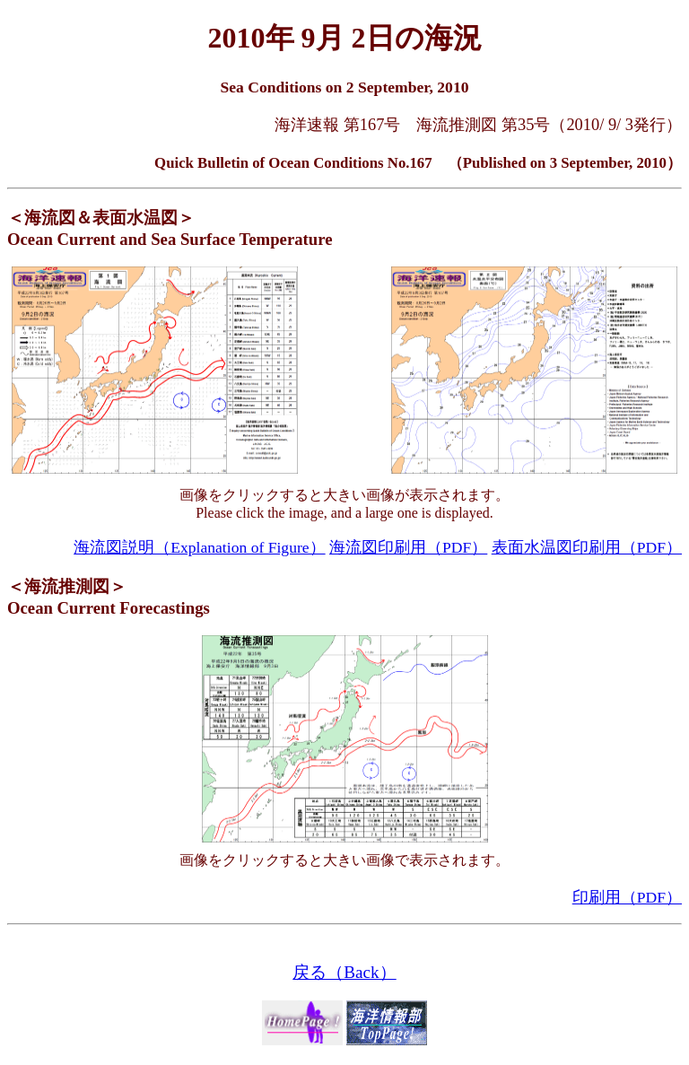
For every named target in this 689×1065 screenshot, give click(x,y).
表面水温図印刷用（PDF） (587, 547)
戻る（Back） (344, 972)
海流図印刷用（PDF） (408, 547)
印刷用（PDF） (627, 897)
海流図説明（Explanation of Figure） (199, 547)
